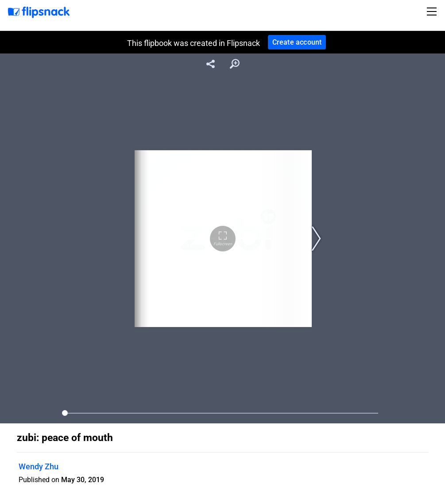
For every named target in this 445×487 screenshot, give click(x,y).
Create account (297, 42)
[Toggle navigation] (433, 11)
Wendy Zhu (38, 466)
